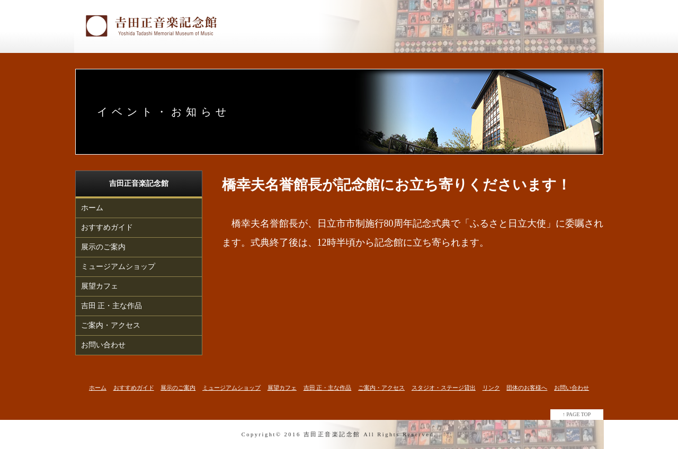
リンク (491, 387)
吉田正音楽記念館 (332, 434)
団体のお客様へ (526, 387)
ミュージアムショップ (118, 267)
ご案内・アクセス (110, 325)
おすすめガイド (107, 227)
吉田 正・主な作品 (111, 306)
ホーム (92, 208)
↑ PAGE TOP (577, 414)
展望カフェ (99, 286)
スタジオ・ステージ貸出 (444, 387)
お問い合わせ (103, 345)
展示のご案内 (103, 247)
